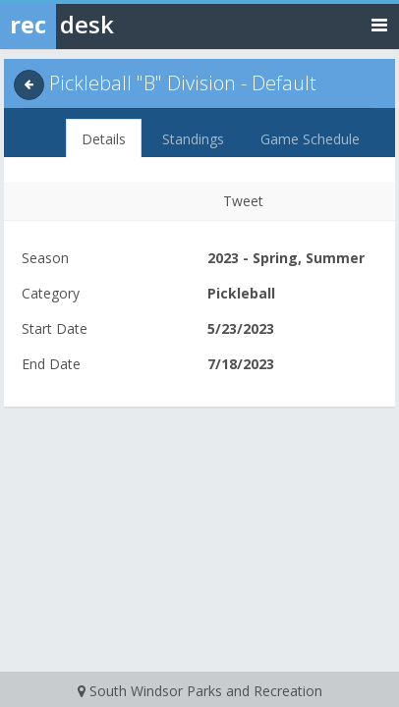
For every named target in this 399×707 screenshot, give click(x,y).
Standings (193, 139)
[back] (29, 85)
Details (104, 139)
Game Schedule (310, 139)
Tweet (243, 200)
